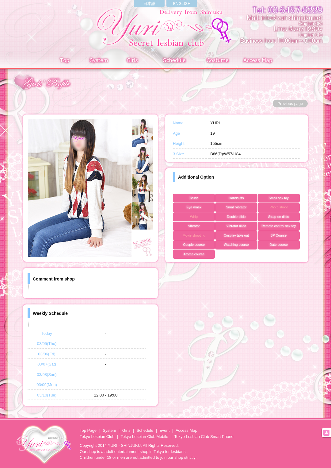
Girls (133, 61)
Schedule (174, 61)
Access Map (259, 61)
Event (164, 430)
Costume (218, 61)
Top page (64, 61)
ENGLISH (181, 3)
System (97, 61)
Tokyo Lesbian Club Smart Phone (204, 436)
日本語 (149, 3)
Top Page (88, 430)
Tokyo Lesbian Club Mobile (144, 436)
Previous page (290, 103)
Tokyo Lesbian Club (97, 436)
